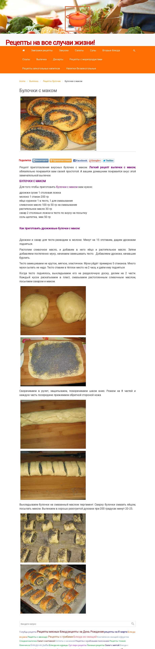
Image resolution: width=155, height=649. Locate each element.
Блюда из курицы (58, 645)
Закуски (63, 50)
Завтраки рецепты (42, 50)
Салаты (79, 50)
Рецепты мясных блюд (52, 631)
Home (22, 81)
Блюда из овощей (85, 636)
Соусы (26, 59)
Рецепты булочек (52, 81)
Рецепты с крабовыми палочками (92, 641)
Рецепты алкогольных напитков (41, 68)
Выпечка (41, 59)
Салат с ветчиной (46, 641)
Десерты (58, 59)
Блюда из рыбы (40, 645)
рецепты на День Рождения (85, 631)
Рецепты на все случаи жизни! (50, 43)
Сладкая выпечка (28, 641)
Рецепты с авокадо (38, 637)
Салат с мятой (112, 645)
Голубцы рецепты (28, 632)
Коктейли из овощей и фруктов (113, 637)
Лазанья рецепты (95, 645)
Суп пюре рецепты (77, 645)
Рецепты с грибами (60, 636)
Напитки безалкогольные (81, 68)
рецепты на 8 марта (115, 631)
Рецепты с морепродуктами (86, 59)
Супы (93, 50)
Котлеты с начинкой (65, 641)
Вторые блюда (111, 50)
